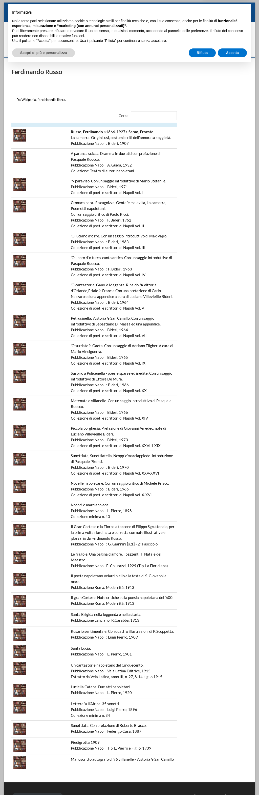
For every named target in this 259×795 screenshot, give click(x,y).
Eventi (209, 16)
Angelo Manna (23, 16)
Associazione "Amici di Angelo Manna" (114, 38)
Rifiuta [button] (202, 781)
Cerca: (124, 115)
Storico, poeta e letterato (75, 16)
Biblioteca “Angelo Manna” (156, 16)
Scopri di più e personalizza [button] (43, 781)
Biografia (45, 16)
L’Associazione (190, 16)
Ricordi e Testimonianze (115, 16)
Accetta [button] (232, 781)
